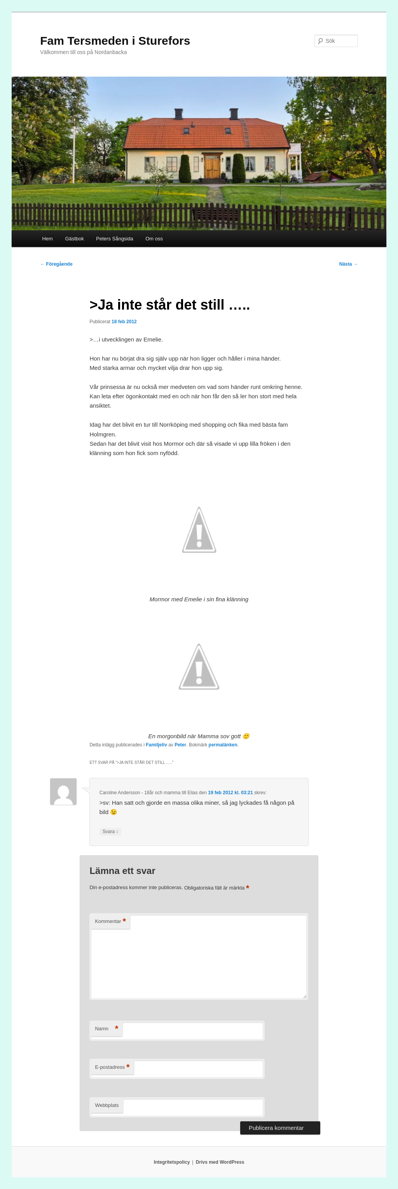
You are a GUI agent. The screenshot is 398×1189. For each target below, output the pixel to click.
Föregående (56, 264)
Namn (106, 1029)
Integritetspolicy (172, 1162)
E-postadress (112, 1067)
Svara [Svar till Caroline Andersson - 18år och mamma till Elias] (111, 831)
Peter (180, 745)
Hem (47, 239)
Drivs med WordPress (220, 1162)
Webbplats (107, 1105)
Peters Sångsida (114, 239)
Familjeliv (156, 745)
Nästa (348, 264)
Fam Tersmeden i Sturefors (115, 40)
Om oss (154, 239)
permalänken (223, 745)
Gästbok (74, 239)
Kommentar (110, 921)
